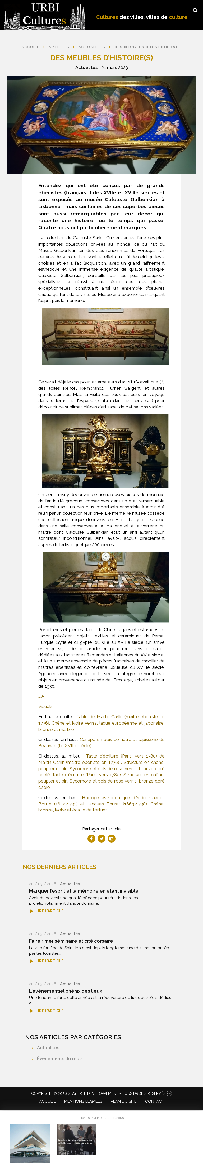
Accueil (30, 47)
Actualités (86, 67)
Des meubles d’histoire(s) (146, 47)
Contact (154, 1101)
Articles (59, 47)
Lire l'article (50, 911)
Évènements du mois (59, 1058)
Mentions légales (83, 1101)
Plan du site (124, 1101)
